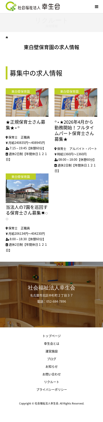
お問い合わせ (51, 374)
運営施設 (51, 351)
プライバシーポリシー (51, 389)
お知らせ (51, 366)
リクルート (51, 382)
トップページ (51, 336)
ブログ (51, 359)
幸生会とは (51, 343)
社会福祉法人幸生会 (51, 288)
